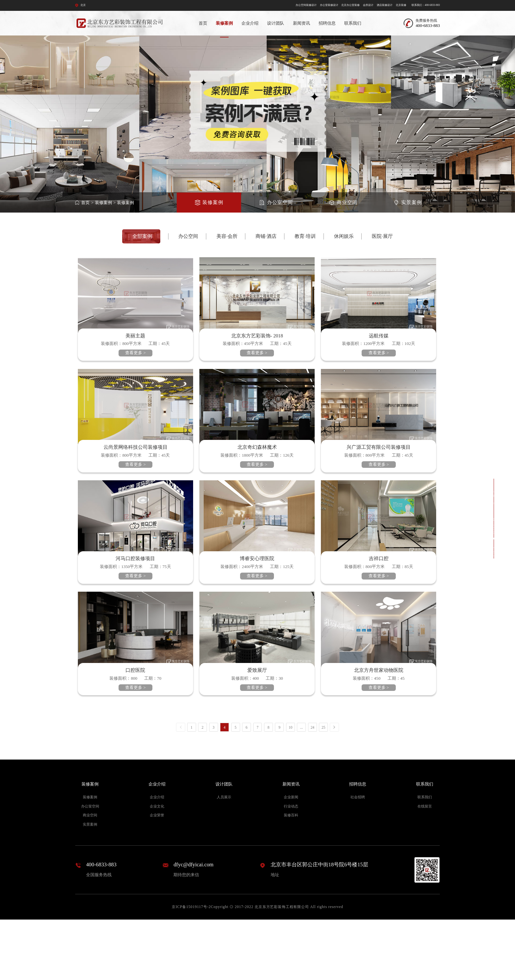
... (301, 764)
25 (323, 764)
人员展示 (224, 834)
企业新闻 (291, 834)
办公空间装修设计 (306, 5)
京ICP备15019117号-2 (191, 944)
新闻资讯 (301, 23)
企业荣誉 (157, 852)
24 (312, 764)
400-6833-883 (101, 902)
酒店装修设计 (384, 5)
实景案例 (90, 862)
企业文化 (157, 843)
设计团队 (275, 23)
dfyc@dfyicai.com (193, 902)
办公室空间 (90, 843)
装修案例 (224, 23)
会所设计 (368, 5)
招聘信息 (327, 23)
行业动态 (291, 843)
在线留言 (424, 843)
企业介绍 (249, 23)
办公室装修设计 (329, 5)
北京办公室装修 (350, 5)
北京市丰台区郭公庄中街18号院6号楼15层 (319, 902)
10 (290, 764)
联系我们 (352, 23)
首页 (203, 23)
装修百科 (291, 852)
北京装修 (401, 5)
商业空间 (90, 852)
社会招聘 (357, 834)
